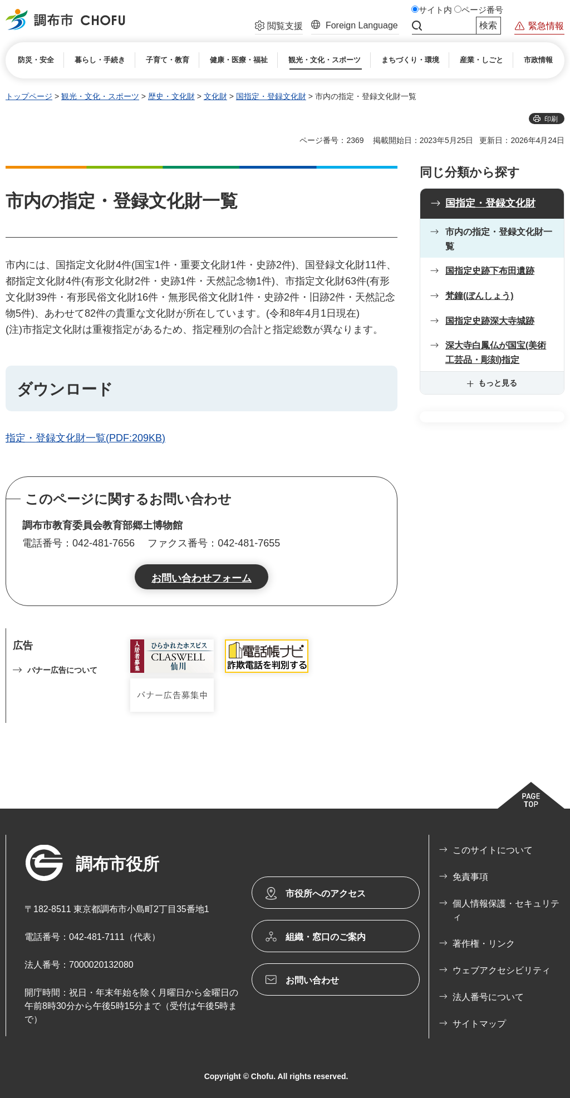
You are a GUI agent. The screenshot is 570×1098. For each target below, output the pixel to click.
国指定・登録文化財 (271, 96)
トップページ (29, 96)
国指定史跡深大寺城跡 (489, 321)
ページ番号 (482, 10)
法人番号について (488, 997)
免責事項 (470, 877)
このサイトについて (493, 850)
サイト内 (435, 10)
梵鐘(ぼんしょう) (479, 296)
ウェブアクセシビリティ (502, 970)
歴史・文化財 (171, 96)
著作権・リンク (484, 943)
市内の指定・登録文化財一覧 (498, 239)
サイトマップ (479, 1023)
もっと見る (497, 382)
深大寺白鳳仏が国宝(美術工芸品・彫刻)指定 (495, 353)
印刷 (551, 119)
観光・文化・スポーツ (100, 96)
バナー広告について (62, 670)
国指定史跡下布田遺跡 (489, 270)
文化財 (215, 96)
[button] (279, 27)
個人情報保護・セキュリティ (506, 910)
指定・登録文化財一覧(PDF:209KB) (85, 438)
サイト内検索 (417, 26)
